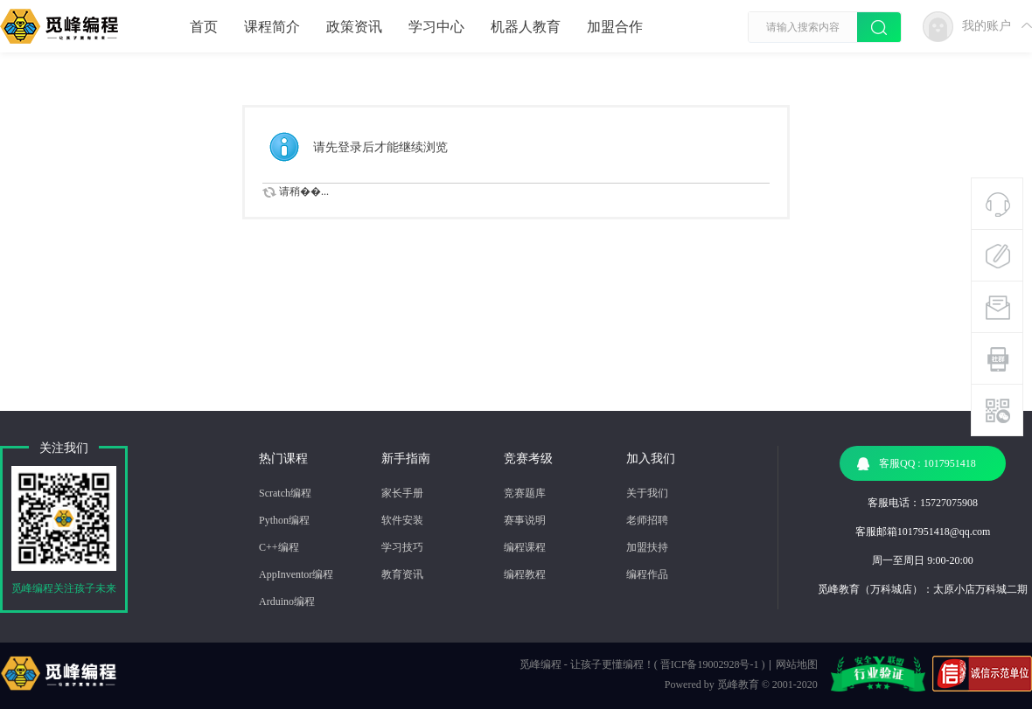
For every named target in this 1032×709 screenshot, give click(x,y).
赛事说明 (525, 520)
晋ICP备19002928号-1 (709, 664)
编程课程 (525, 547)
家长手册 (402, 493)
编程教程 (525, 574)
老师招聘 (647, 520)
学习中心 (436, 26)
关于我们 (647, 493)
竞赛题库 (525, 493)
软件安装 (402, 520)
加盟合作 (615, 26)
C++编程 (279, 547)
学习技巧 (402, 547)
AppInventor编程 (296, 574)
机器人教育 (526, 26)
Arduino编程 (287, 601)
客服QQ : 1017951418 (916, 463)
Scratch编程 (285, 493)
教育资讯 (402, 574)
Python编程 (284, 520)
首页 (204, 26)
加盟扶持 (647, 547)
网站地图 (797, 664)
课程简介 (272, 26)
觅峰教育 (738, 684)
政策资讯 (354, 26)
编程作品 (647, 574)
